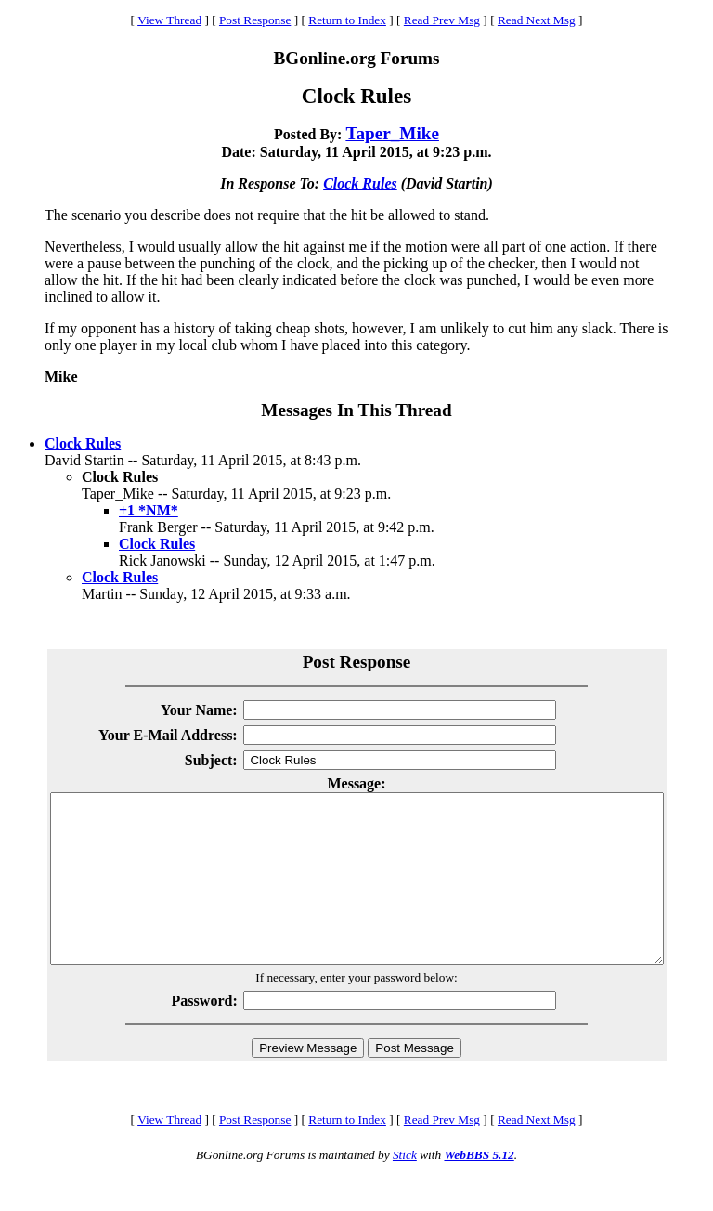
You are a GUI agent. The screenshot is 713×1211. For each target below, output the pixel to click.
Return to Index (347, 20)
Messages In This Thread (356, 410)
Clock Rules (360, 183)
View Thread (169, 20)
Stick (405, 1188)
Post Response (255, 20)
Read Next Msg (537, 20)
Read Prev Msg (442, 20)
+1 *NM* (148, 510)
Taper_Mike (392, 133)
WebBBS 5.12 (478, 1188)
